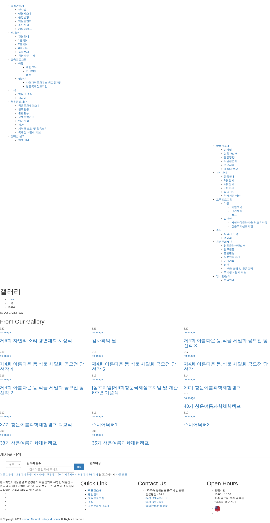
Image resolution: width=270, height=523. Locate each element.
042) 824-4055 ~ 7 (157, 498)
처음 (2, 474)
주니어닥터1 (104, 424)
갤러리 (22, 97)
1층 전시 (23, 40)
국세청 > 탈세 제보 (29, 132)
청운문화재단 (19, 101)
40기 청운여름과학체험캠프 (212, 406)
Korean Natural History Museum (41, 519)
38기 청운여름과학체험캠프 (28, 443)
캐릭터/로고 (25, 28)
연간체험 (31, 70)
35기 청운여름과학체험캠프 (120, 443)
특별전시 (23, 51)
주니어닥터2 (196, 424)
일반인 (22, 78)
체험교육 (31, 67)
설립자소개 (25, 13)
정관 (21, 124)
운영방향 (23, 17)
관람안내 (23, 36)
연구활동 (23, 109)
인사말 (22, 9)
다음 (118, 474)
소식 (13, 90)
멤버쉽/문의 (18, 136)
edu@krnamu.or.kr (157, 505)
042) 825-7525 (154, 501)
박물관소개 (17, 5)
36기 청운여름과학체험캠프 (212, 387)
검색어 (34, 463)
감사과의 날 (104, 340)
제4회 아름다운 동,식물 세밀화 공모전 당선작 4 (42, 366)
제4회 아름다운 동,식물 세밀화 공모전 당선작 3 (226, 343)
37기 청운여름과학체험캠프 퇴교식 (36, 424)
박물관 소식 (25, 94)
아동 (21, 63)
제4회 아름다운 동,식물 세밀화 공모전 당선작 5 (134, 366)
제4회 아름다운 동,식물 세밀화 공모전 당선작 (226, 366)
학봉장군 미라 (26, 55)
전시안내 (16, 32)
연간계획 (23, 120)
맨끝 (124, 474)
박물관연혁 (25, 21)
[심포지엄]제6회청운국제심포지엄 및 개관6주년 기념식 (135, 390)
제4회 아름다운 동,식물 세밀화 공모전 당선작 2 (42, 390)
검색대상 (95, 463)
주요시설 (23, 24)
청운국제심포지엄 (36, 86)
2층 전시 (23, 44)
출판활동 (23, 113)
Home (11, 299)
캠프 (28, 74)
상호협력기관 (26, 117)
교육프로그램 (19, 59)
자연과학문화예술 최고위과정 (44, 82)
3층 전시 (23, 47)
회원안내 (23, 140)
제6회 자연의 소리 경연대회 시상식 (36, 340)
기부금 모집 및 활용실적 (32, 128)
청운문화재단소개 (29, 105)
